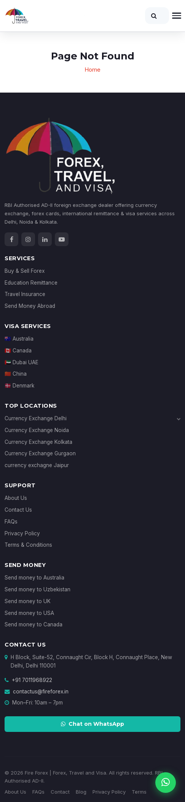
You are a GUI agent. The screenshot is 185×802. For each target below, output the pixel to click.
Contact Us (18, 510)
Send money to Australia (34, 578)
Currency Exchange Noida (37, 430)
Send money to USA (29, 613)
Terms (139, 792)
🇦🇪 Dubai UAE (21, 362)
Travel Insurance (25, 294)
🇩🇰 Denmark (19, 386)
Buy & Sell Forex (25, 271)
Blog (81, 792)
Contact (60, 792)
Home (92, 69)
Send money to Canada (33, 624)
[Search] (157, 15)
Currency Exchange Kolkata (38, 442)
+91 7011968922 (32, 680)
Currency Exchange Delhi (92, 418)
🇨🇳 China (16, 374)
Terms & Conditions (28, 545)
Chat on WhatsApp (92, 723)
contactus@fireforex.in (41, 691)
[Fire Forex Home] (45, 16)
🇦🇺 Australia (19, 339)
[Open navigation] (176, 15)
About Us (16, 498)
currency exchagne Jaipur (37, 465)
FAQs (11, 522)
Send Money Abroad (30, 306)
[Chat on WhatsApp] (165, 782)
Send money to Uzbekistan (37, 589)
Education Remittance (31, 283)
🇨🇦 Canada (18, 350)
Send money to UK (28, 601)
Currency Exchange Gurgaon (40, 453)
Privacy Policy (22, 533)
